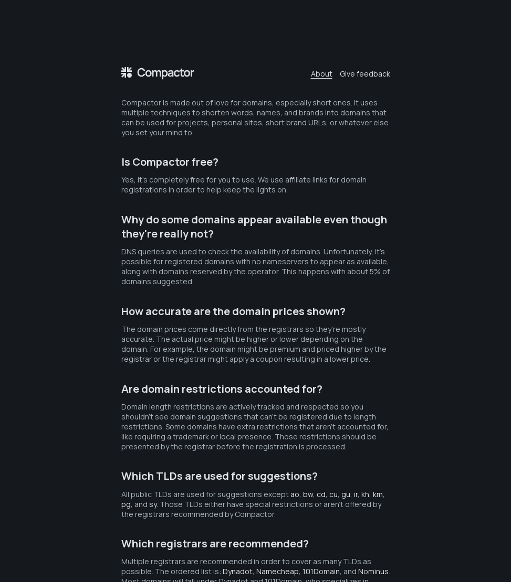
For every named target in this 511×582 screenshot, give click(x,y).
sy (153, 504)
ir (356, 494)
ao (294, 494)
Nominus (373, 571)
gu (345, 494)
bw (308, 494)
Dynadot (238, 571)
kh (365, 494)
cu (333, 494)
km (378, 494)
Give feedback (365, 74)
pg (126, 504)
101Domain (321, 571)
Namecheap (277, 571)
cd (321, 494)
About (321, 74)
